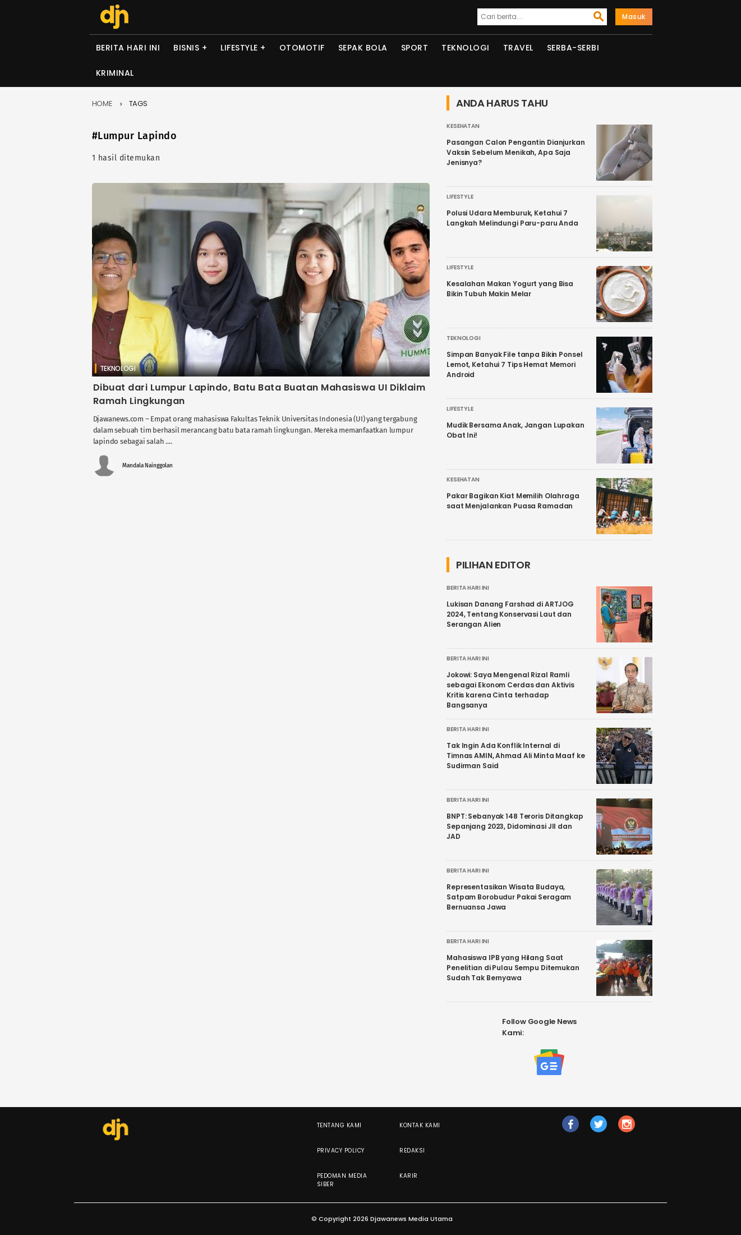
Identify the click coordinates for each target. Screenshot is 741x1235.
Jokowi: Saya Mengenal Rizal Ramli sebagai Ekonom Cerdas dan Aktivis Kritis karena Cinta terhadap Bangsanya (510, 690)
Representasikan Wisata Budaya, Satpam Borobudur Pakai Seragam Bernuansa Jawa (509, 897)
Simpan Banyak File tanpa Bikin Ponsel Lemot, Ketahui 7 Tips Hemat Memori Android (514, 364)
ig (627, 1129)
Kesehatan (463, 126)
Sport (415, 47)
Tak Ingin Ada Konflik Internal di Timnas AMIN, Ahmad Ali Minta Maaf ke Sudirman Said (516, 755)
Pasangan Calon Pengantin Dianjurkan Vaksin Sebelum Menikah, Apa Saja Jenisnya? (516, 152)
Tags (138, 103)
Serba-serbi (573, 47)
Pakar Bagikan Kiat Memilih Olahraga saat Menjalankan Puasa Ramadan (513, 501)
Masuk (634, 16)
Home (102, 103)
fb (571, 1129)
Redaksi (412, 1150)
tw (599, 1129)
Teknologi (465, 47)
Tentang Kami (339, 1125)
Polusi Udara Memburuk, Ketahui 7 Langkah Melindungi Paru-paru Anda (512, 218)
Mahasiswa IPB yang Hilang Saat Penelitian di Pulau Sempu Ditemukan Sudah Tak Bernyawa (513, 968)
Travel (518, 47)
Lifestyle (239, 47)
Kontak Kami (419, 1125)
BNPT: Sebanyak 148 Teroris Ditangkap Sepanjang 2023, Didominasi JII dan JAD (515, 826)
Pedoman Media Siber (342, 1180)
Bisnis (186, 47)
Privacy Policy (341, 1150)
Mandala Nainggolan (147, 465)
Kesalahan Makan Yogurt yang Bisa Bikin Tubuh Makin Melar (510, 289)
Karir (408, 1176)
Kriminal (115, 73)
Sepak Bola (363, 47)
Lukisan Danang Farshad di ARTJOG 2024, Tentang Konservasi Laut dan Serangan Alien (510, 614)
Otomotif (302, 47)
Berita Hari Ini (128, 47)
